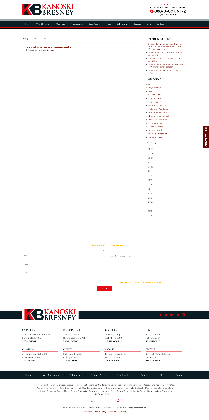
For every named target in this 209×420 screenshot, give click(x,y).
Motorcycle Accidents (158, 109)
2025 (150, 153)
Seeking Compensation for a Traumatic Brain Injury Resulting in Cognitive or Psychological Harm (165, 46)
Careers (137, 24)
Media (108, 24)
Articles (151, 84)
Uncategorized (155, 130)
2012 (149, 211)
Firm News (50, 50)
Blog (149, 24)
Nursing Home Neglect (158, 116)
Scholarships (122, 24)
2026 (150, 149)
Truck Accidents (155, 127)
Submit (104, 288)
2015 (149, 197)
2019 (149, 180)
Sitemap (122, 412)
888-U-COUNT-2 (170, 11)
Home (28, 24)
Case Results (94, 24)
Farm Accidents (155, 98)
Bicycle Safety (154, 88)
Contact (160, 24)
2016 (149, 193)
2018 (149, 184)
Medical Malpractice (157, 105)
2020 (150, 175)
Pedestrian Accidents (157, 120)
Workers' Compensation (159, 134)
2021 (149, 171)
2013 (149, 206)
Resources (87, 412)
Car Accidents (154, 95)
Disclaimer (112, 412)
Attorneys (60, 24)
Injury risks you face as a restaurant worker (49, 47)
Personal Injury (155, 123)
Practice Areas (77, 24)
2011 (149, 215)
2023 (150, 162)
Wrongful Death (155, 137)
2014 (149, 202)
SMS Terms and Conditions (148, 282)
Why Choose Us (43, 24)
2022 (150, 166)
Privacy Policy (124, 282)
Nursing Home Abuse (158, 113)
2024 (150, 158)
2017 (149, 189)
